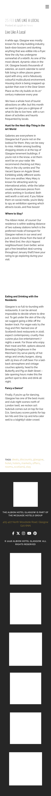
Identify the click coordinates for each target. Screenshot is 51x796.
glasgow (38, 459)
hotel (8, 463)
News (30, 25)
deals (15, 459)
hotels (16, 463)
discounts (26, 459)
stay (28, 466)
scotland (19, 466)
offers (36, 463)
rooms (9, 466)
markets (26, 463)
